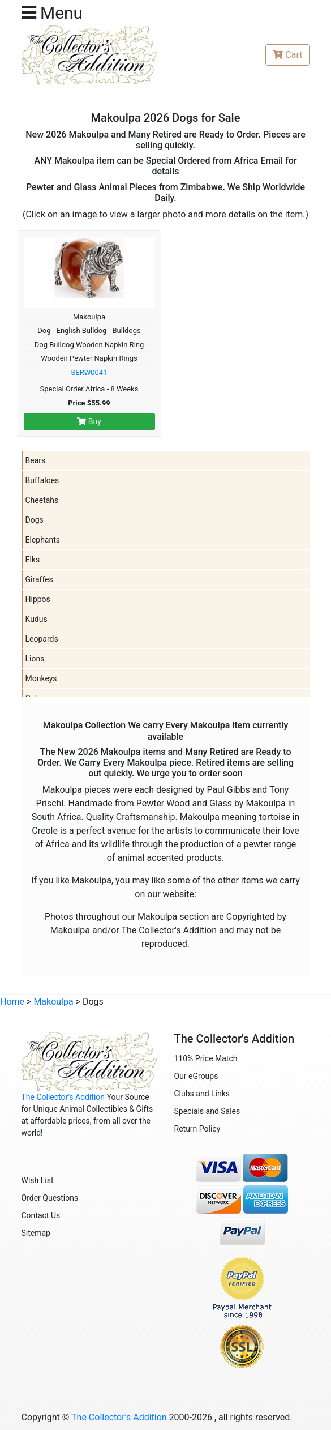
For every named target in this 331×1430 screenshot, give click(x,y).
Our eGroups (196, 1076)
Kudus (36, 619)
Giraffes (39, 579)
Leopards (41, 638)
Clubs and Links (202, 1093)
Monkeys (41, 678)
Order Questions (50, 1197)
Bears (35, 460)
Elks (32, 559)
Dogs (34, 519)
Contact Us (41, 1215)
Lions (35, 658)
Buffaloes (42, 480)
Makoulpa (53, 1001)
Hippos (37, 599)
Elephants (43, 539)
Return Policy (197, 1128)
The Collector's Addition (63, 1097)
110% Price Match (206, 1058)
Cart (287, 54)
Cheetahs (42, 500)
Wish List (38, 1180)
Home (12, 1001)
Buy (89, 421)
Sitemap (36, 1232)
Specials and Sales (207, 1111)
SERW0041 (89, 372)
